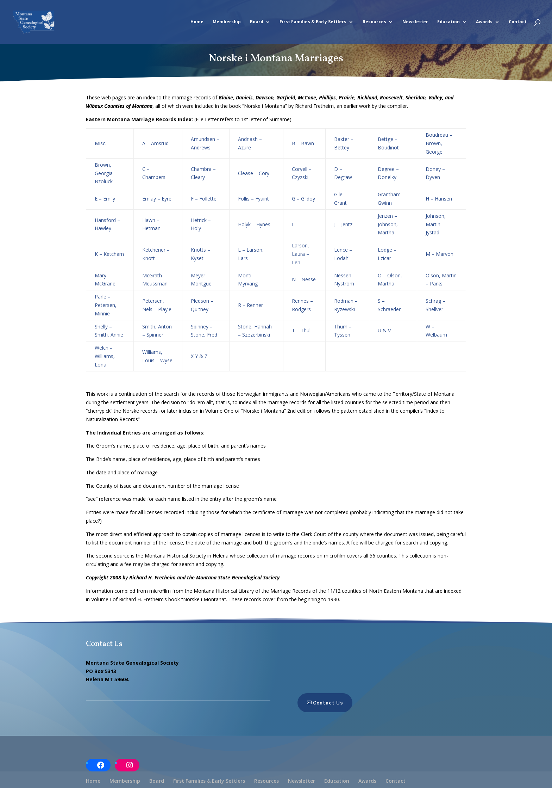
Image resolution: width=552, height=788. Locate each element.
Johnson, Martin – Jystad (436, 224)
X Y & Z (199, 356)
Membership (227, 22)
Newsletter (415, 22)
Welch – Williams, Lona (105, 356)
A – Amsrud (155, 143)
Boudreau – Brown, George (439, 143)
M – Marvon (439, 254)
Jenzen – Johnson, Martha (388, 224)
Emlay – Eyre (156, 198)
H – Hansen (439, 198)
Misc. (100, 143)
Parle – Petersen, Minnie (106, 305)
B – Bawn (303, 143)
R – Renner (250, 305)
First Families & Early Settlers (313, 22)
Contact (518, 22)
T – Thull (302, 330)
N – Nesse (304, 279)
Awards (484, 22)
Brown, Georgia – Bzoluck (106, 173)
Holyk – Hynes (254, 224)
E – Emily (105, 198)
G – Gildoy (303, 198)
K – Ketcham (109, 254)
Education (448, 22)
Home (196, 22)
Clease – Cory (253, 173)
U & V (384, 330)
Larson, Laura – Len (300, 254)
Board (256, 22)
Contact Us (313, 703)
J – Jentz (343, 224)
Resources (374, 22)
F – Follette (204, 198)
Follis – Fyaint (253, 198)
